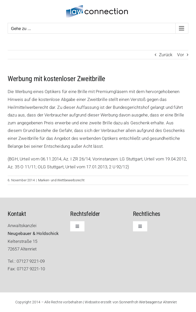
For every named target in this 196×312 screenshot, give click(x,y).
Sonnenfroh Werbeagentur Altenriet (148, 302)
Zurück (165, 54)
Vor (180, 54)
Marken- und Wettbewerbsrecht (61, 180)
